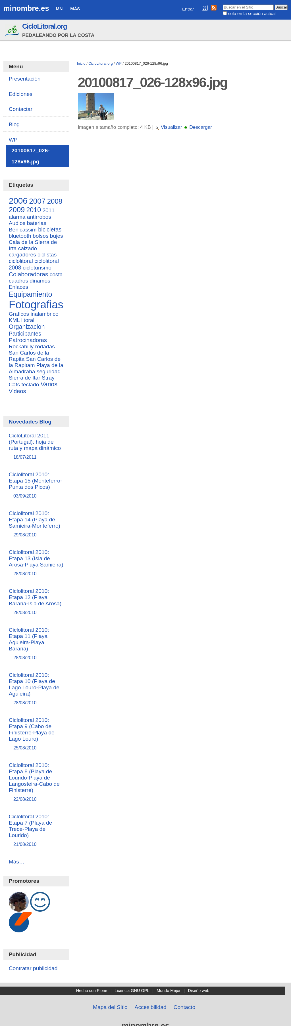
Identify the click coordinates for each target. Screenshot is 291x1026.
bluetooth (20, 236)
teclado (30, 384)
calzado (27, 248)
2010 (33, 210)
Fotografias (36, 304)
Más (75, 8)
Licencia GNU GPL (132, 990)
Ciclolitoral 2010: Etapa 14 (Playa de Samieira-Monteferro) (36, 524)
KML (14, 320)
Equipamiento (30, 294)
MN (59, 8)
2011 (48, 210)
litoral (27, 320)
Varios (49, 384)
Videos (17, 391)
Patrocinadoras (28, 340)
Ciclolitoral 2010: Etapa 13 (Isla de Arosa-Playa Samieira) (36, 563)
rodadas (45, 346)
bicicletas (49, 229)
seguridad (49, 371)
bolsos (40, 236)
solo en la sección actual (252, 13)
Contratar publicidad (33, 968)
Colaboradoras (28, 274)
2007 (37, 201)
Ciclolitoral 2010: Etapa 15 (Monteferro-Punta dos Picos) (36, 485)
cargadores (22, 255)
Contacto (185, 1007)
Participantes (25, 333)
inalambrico (45, 314)
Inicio (81, 63)
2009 (17, 210)
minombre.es (26, 8)
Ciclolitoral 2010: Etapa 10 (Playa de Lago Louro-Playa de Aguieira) (36, 689)
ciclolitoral (21, 261)
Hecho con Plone (91, 990)
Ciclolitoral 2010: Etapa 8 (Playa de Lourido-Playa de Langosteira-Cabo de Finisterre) (36, 782)
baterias (36, 223)
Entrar (188, 9)
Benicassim (23, 230)
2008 (54, 201)
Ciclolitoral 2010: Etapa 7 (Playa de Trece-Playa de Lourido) (36, 831)
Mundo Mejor (168, 990)
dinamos (40, 281)
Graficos (19, 314)
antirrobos (39, 217)
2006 (18, 200)
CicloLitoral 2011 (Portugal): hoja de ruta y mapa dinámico (36, 447)
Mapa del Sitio (110, 1007)
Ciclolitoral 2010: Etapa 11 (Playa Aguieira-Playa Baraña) (36, 644)
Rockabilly (21, 346)
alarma (17, 217)
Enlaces (18, 287)
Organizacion (27, 326)
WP (119, 63)
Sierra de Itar (24, 378)
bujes (56, 236)
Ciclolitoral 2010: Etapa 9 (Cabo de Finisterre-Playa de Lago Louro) (36, 734)
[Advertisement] (182, 185)
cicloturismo (37, 268)
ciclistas (47, 255)
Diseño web (198, 990)
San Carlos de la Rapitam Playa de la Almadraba (36, 365)
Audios (17, 223)
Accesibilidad (151, 1007)
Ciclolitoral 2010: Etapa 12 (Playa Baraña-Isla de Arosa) (36, 602)
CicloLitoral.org (44, 26)
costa (56, 274)
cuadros (18, 281)
